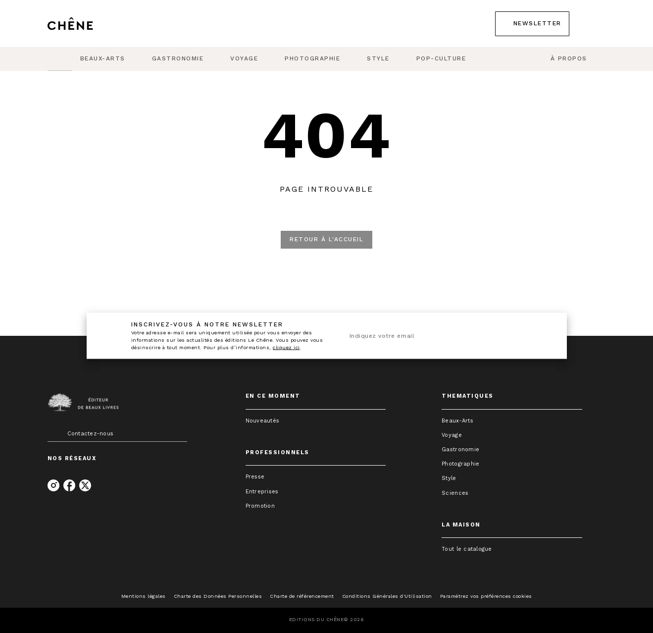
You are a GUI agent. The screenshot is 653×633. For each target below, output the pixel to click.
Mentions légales (143, 596)
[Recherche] (593, 23)
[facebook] (69, 485)
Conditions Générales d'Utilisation (387, 596)
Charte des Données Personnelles (218, 596)
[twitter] (85, 485)
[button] (532, 23)
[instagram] (53, 485)
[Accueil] (89, 23)
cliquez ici (286, 347)
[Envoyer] (539, 336)
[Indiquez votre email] (434, 335)
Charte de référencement (302, 596)
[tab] (60, 59)
